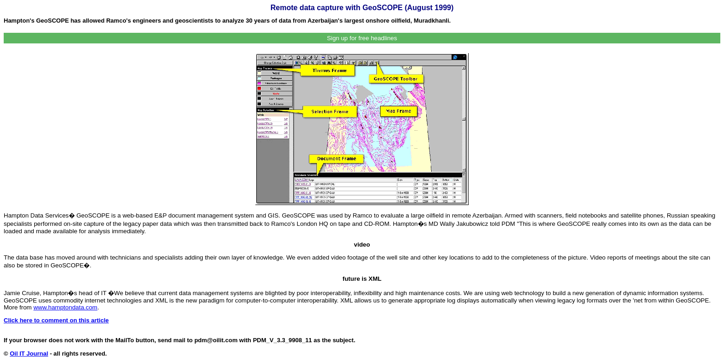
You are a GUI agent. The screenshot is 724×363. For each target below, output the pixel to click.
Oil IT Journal (29, 353)
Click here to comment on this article (56, 320)
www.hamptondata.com (65, 307)
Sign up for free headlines (362, 38)
